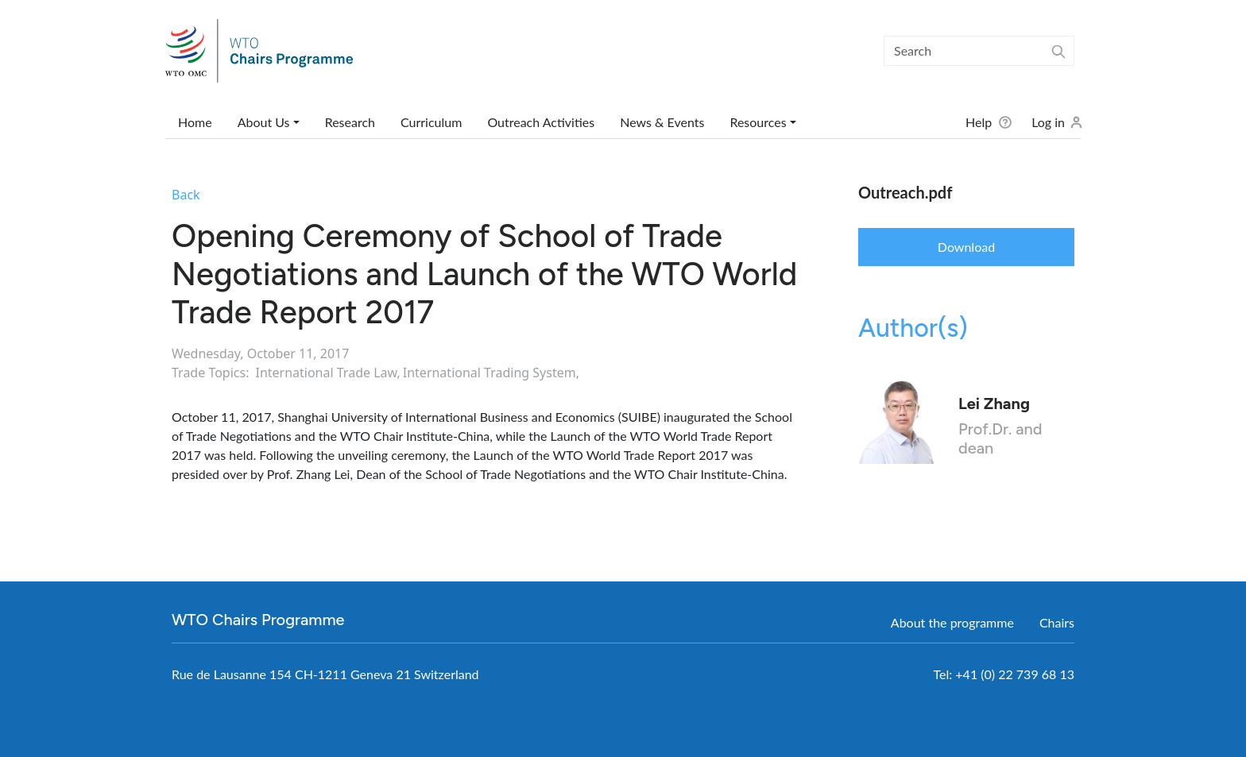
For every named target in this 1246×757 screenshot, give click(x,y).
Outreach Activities (540, 121)
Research (350, 121)
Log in (1048, 121)
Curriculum (431, 121)
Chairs (1056, 622)
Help (978, 121)
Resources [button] (757, 121)
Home (195, 121)
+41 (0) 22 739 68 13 (1014, 674)
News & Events (662, 121)
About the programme (952, 622)
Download (966, 246)
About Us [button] (264, 121)
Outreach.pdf (905, 192)
